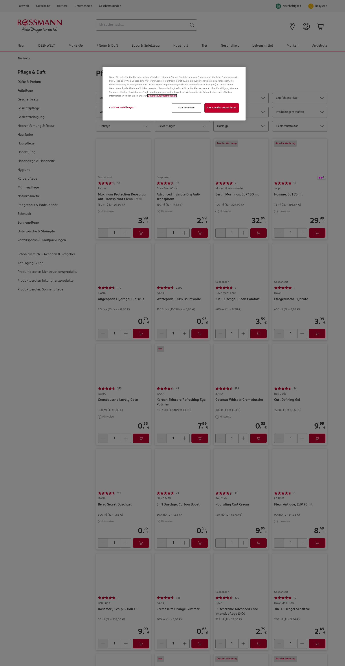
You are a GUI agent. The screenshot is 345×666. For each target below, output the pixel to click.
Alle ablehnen (186, 108)
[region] (174, 93)
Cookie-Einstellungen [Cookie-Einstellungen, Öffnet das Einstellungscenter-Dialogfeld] (121, 107)
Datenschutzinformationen (162, 96)
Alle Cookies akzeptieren (222, 108)
